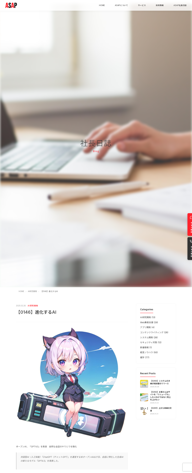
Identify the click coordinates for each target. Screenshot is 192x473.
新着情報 (144, 347)
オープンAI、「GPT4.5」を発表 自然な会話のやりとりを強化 (46, 449)
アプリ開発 (145, 327)
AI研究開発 (32, 291)
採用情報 (160, 5)
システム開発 (146, 337)
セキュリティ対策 (148, 342)
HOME (102, 5)
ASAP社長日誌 (180, 5)
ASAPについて (121, 5)
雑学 (142, 357)
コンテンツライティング (151, 332)
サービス (142, 5)
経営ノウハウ (146, 352)
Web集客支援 (146, 322)
